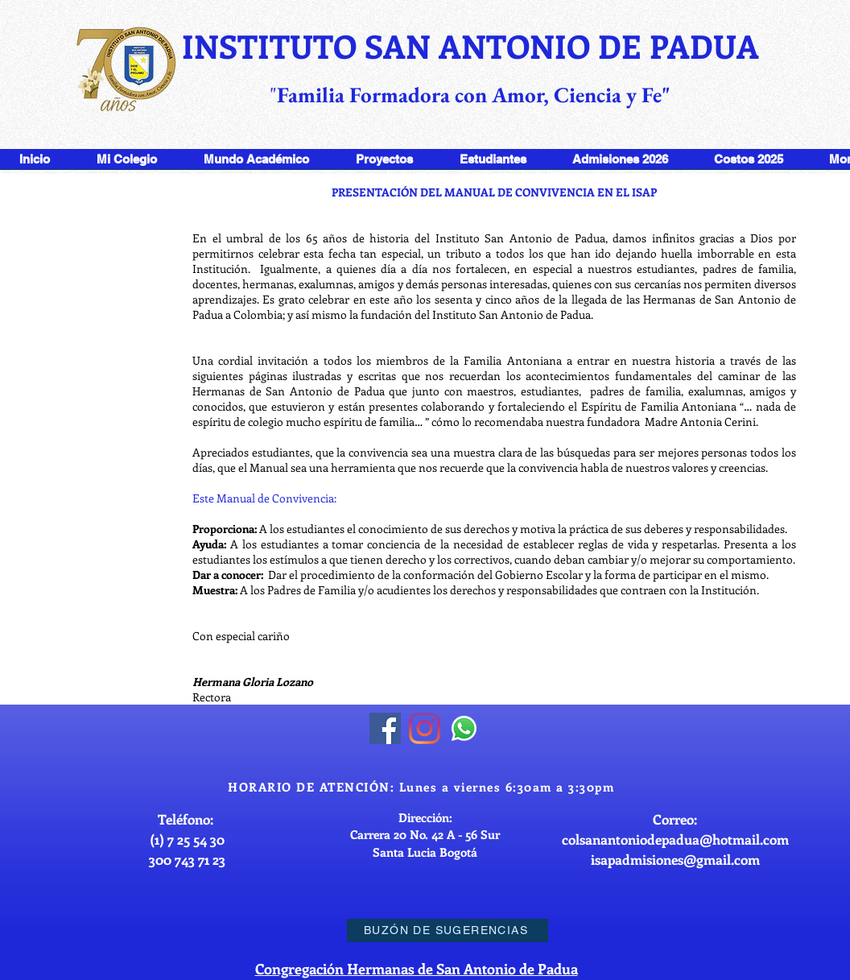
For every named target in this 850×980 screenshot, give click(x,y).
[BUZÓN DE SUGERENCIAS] (447, 930)
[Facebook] (385, 728)
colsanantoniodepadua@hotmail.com (675, 839)
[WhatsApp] (464, 728)
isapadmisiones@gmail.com (675, 859)
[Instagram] (424, 728)
